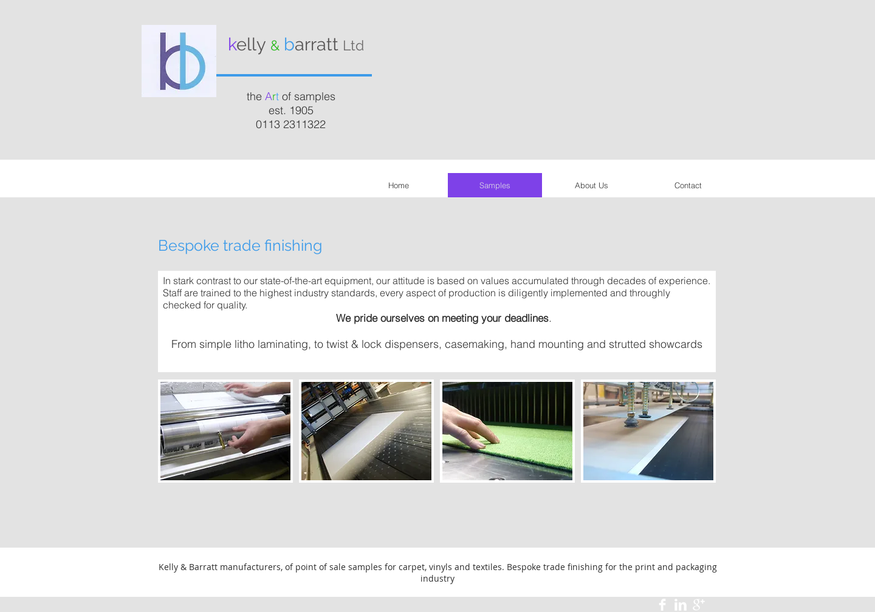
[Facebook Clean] (662, 605)
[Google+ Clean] (699, 605)
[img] (225, 431)
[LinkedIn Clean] (680, 605)
